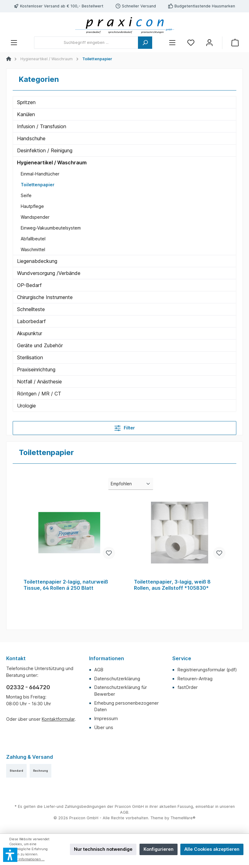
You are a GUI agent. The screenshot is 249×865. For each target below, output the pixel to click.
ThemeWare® (182, 818)
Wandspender (35, 217)
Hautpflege (32, 206)
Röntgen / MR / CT (39, 393)
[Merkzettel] (191, 42)
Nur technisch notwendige (103, 849)
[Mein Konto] (209, 42)
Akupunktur (29, 333)
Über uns (103, 727)
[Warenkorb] (235, 42)
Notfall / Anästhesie (39, 381)
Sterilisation (30, 357)
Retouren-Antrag (195, 678)
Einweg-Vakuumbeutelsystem (51, 227)
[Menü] (14, 42)
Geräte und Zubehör (40, 345)
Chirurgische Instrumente (45, 297)
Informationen (106, 658)
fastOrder (188, 687)
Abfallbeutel (33, 238)
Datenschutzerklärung (117, 678)
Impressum (106, 718)
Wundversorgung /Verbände (48, 273)
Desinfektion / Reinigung (44, 150)
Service (181, 658)
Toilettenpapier (37, 184)
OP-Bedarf (29, 285)
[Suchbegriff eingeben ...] (86, 42)
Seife (26, 195)
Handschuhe (31, 138)
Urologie (26, 406)
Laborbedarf (31, 321)
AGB (98, 669)
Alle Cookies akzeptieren (211, 849)
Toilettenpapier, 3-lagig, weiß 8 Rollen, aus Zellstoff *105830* (172, 585)
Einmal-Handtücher (40, 173)
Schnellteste (31, 309)
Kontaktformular (58, 719)
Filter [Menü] (124, 426)
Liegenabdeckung (37, 261)
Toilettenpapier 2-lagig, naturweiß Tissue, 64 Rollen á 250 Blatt (66, 585)
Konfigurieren (159, 849)
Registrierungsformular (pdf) (207, 669)
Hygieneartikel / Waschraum (52, 162)
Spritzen (26, 102)
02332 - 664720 (28, 687)
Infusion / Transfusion (41, 126)
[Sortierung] (130, 484)
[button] (10, 855)
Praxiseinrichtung (36, 369)
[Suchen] (145, 42)
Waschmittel (33, 249)
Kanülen (26, 114)
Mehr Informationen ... (27, 859)
